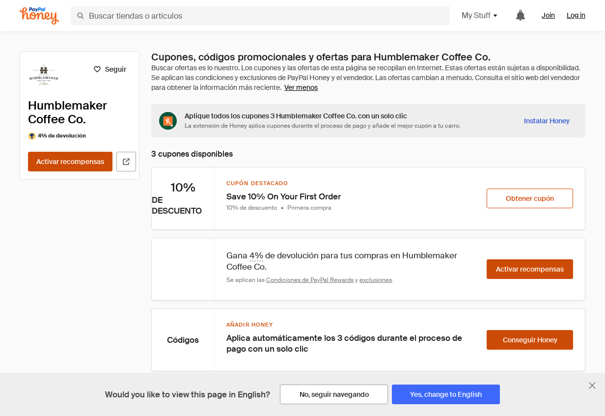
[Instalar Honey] (547, 121)
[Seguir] (109, 69)
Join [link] (548, 15)
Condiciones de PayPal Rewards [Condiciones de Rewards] (310, 280)
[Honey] (39, 16)
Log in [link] (576, 15)
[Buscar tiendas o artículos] (260, 16)
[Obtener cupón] (530, 198)
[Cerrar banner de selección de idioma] (592, 385)
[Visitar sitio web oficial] (126, 161)
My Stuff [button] (480, 15)
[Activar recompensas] (70, 161)
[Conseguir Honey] (530, 340)
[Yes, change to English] (446, 394)
